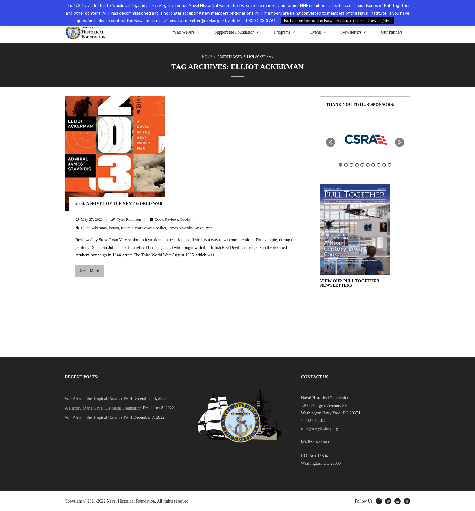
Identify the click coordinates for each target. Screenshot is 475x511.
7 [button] (373, 165)
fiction (114, 228)
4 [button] (357, 165)
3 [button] (351, 165)
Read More (89, 271)
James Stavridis (180, 228)
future (126, 228)
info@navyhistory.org (319, 428)
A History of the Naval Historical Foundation (103, 408)
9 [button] (384, 165)
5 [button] (362, 165)
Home (207, 56)
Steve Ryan (204, 228)
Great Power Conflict (149, 228)
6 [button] (368, 165)
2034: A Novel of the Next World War (119, 203)
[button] (330, 142)
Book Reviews (166, 219)
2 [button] (346, 165)
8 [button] (378, 165)
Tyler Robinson (129, 219)
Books (185, 219)
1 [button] (340, 165)
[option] (365, 139)
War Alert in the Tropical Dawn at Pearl (98, 399)
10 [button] (389, 165)
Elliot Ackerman (94, 228)
